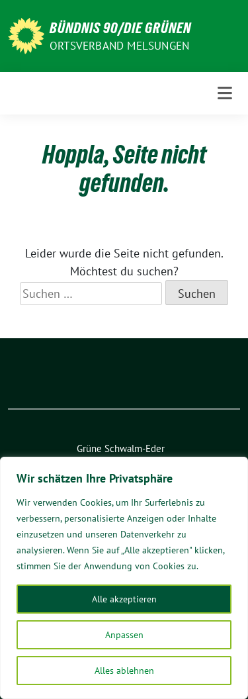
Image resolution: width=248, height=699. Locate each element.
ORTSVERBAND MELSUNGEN (119, 45)
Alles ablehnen (124, 670)
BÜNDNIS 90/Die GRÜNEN (120, 27)
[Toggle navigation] (225, 93)
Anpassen (124, 635)
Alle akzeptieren (124, 599)
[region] (124, 578)
